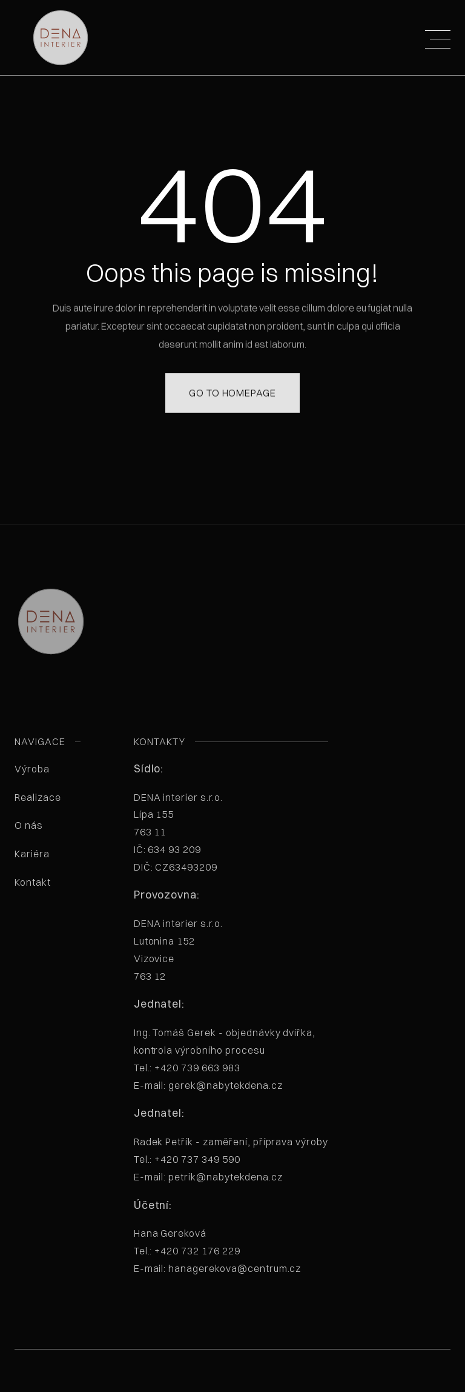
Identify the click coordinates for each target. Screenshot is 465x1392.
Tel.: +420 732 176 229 (187, 1251)
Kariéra (32, 854)
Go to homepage (232, 376)
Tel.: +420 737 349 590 (187, 1159)
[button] (437, 32)
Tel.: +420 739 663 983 (187, 1068)
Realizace (38, 797)
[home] (53, 37)
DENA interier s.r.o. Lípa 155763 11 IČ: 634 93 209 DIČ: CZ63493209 (195, 832)
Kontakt (33, 882)
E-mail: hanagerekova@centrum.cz (218, 1268)
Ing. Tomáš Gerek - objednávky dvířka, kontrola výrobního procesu (225, 1058)
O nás (29, 825)
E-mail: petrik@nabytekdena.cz (208, 1177)
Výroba (32, 769)
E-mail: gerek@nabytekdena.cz (208, 1085)
